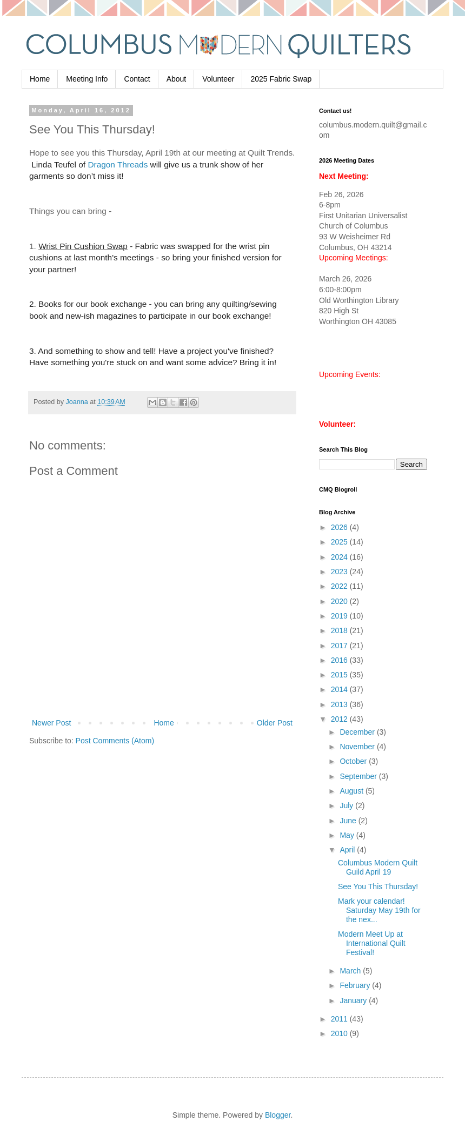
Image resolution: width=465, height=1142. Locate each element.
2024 (340, 557)
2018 (340, 630)
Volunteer (218, 79)
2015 (340, 674)
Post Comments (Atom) (115, 740)
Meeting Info (87, 79)
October (354, 761)
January (354, 1000)
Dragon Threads (118, 164)
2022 (340, 586)
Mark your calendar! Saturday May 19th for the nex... (379, 910)
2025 (340, 542)
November (358, 746)
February (356, 985)
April (348, 849)
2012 (340, 719)
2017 (340, 645)
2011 (340, 1019)
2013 (340, 704)
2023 (340, 571)
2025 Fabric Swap (280, 79)
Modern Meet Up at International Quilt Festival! (372, 943)
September (359, 776)
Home (40, 79)
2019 (340, 616)
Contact (137, 79)
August (352, 791)
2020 (340, 601)
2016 (340, 660)
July (347, 805)
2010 (340, 1033)
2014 (340, 689)
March (351, 970)
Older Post (275, 722)
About (177, 79)
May (348, 835)
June (349, 820)
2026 (340, 527)
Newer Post (51, 722)
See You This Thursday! (378, 886)
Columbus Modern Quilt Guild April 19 (377, 867)
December (358, 732)
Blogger (277, 1115)
